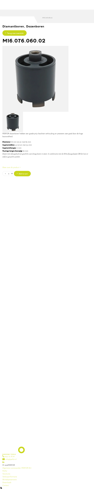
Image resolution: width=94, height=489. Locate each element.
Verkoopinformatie (9, 476)
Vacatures (6, 473)
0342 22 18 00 (8, 456)
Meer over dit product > (11, 167)
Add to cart (23, 173)
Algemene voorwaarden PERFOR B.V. (17, 467)
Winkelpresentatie (9, 479)
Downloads (6, 482)
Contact (5, 485)
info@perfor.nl (9, 459)
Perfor (4, 470)
